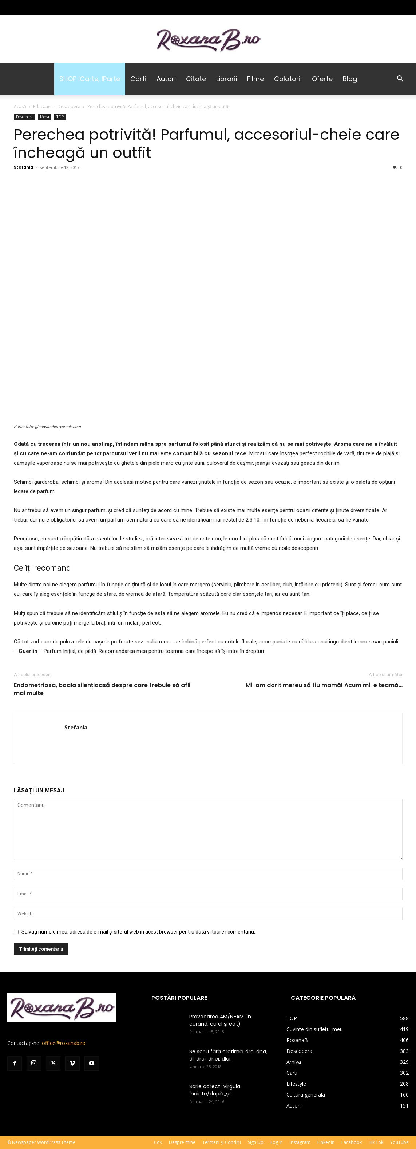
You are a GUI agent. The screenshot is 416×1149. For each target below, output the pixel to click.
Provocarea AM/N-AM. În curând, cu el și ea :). (220, 1020)
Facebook (351, 1142)
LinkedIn (325, 1142)
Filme (255, 78)
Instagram (300, 1142)
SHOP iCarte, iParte (89, 78)
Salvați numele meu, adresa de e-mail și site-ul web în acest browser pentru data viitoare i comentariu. (138, 932)
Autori (166, 78)
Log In (276, 1142)
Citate (196, 78)
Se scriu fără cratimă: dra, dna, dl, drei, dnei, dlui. (228, 1055)
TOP (60, 116)
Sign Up (256, 1142)
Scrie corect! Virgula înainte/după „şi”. (214, 1090)
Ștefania (23, 167)
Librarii (226, 78)
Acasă (20, 106)
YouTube (399, 1142)
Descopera (69, 106)
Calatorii (288, 78)
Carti (138, 78)
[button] (400, 79)
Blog (350, 78)
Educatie (42, 106)
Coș (158, 1142)
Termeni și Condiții (221, 1142)
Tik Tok (376, 1142)
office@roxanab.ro (64, 1042)
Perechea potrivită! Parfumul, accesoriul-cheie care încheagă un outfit (207, 143)
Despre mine (182, 1142)
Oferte (322, 78)
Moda (44, 116)
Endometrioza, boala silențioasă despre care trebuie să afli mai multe (102, 689)
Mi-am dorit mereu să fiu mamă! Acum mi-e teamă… (324, 685)
